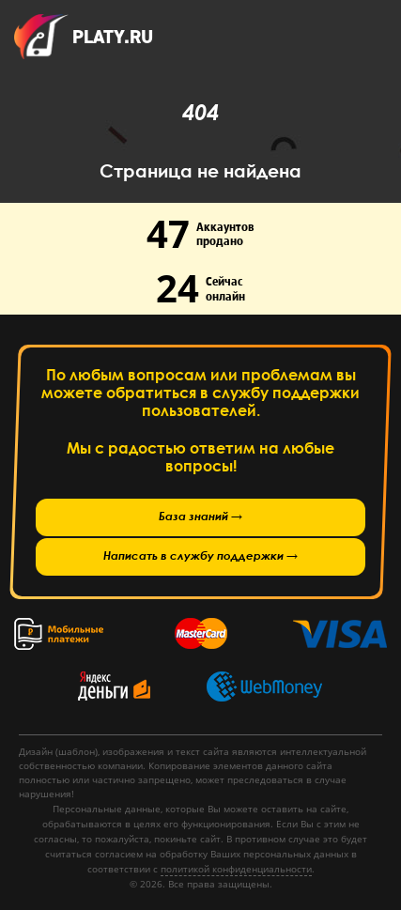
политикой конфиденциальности (236, 868)
